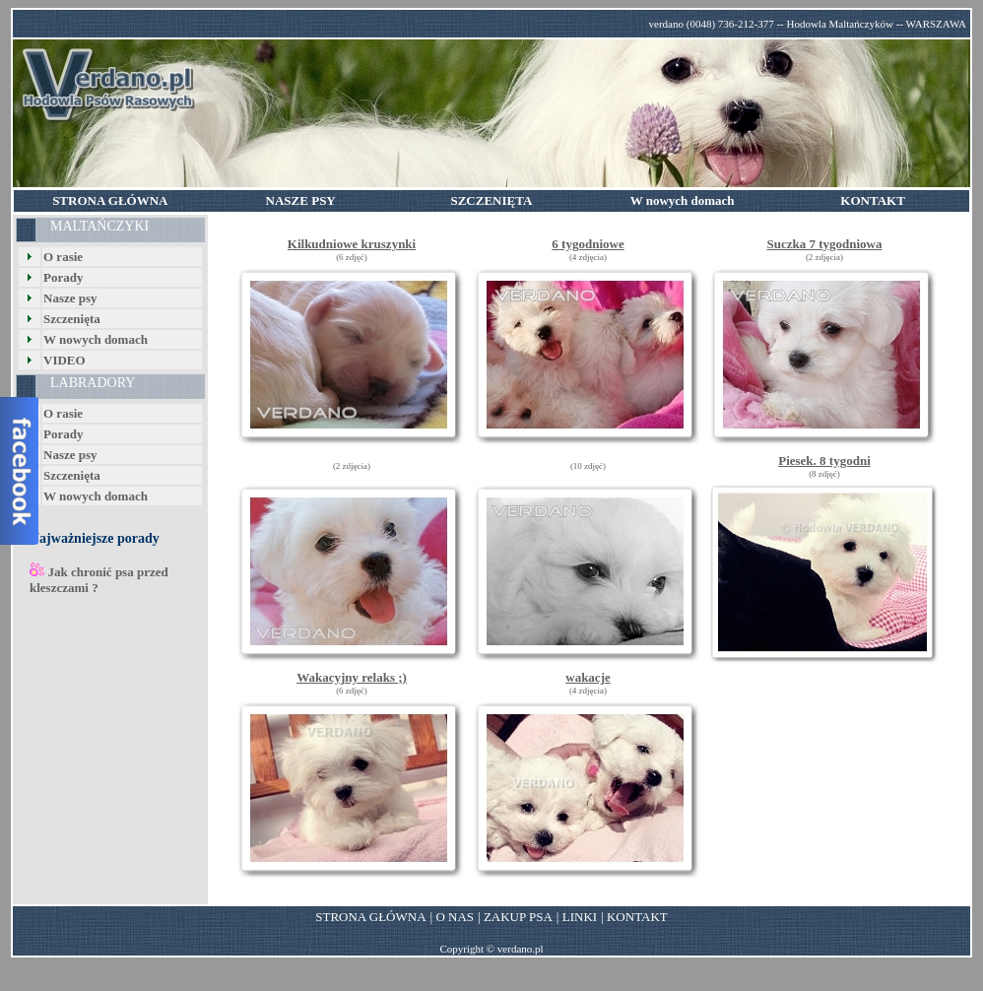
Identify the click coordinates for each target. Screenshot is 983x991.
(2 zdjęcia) (824, 257)
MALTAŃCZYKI (99, 226)
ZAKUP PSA (518, 916)
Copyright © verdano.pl (491, 949)
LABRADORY (92, 382)
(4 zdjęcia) (588, 257)
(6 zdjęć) (351, 257)
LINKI (579, 916)
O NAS (454, 916)
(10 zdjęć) (588, 466)
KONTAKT (637, 916)
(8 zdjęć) (824, 474)
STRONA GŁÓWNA (370, 916)
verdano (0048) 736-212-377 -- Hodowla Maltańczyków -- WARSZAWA (807, 24)
